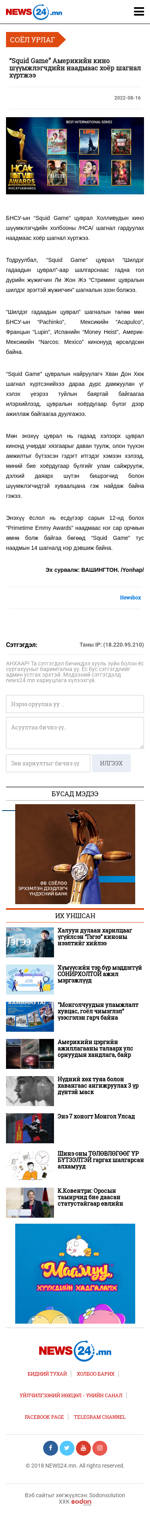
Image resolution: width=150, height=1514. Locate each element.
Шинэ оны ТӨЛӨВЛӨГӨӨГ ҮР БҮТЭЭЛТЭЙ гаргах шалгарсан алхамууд (101, 1160)
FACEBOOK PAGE (44, 1417)
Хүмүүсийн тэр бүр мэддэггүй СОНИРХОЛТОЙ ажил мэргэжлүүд (100, 974)
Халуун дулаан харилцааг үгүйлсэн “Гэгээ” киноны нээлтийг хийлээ (95, 937)
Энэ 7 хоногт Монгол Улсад (96, 1116)
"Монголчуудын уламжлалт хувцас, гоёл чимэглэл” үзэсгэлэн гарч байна (98, 1011)
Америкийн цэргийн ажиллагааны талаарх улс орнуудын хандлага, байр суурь (95, 1048)
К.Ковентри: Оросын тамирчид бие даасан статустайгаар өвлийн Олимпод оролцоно (90, 1197)
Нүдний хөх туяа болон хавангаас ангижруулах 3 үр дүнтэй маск (98, 1085)
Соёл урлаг (32, 39)
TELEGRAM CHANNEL (100, 1417)
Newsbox (130, 597)
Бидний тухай (47, 1373)
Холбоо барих (95, 1373)
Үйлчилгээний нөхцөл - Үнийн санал (71, 1395)
